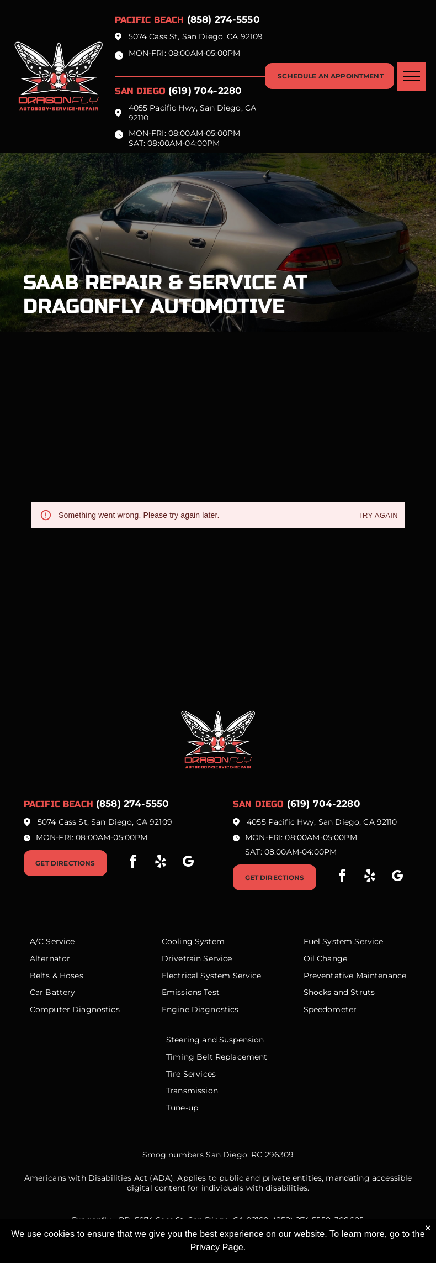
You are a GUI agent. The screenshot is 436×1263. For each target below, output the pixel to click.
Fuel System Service (344, 941)
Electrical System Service (212, 976)
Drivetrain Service (197, 958)
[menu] (411, 76)
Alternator (50, 958)
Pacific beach (149, 19)
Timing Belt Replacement (216, 1057)
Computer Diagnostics (75, 1009)
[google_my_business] (188, 863)
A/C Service (52, 941)
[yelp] (161, 863)
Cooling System (193, 941)
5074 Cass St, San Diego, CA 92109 (196, 36)
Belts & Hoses (56, 976)
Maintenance (381, 976)
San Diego (140, 91)
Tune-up (182, 1108)
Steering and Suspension (215, 1040)
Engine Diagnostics (200, 1009)
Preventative (329, 976)
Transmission (192, 1091)
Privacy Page (216, 1247)
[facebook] (133, 863)
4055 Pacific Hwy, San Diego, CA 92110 (322, 822)
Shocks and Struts (339, 992)
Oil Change (326, 958)
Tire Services (191, 1074)
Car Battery (53, 992)
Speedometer (330, 1009)
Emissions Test (191, 992)
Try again (378, 516)
